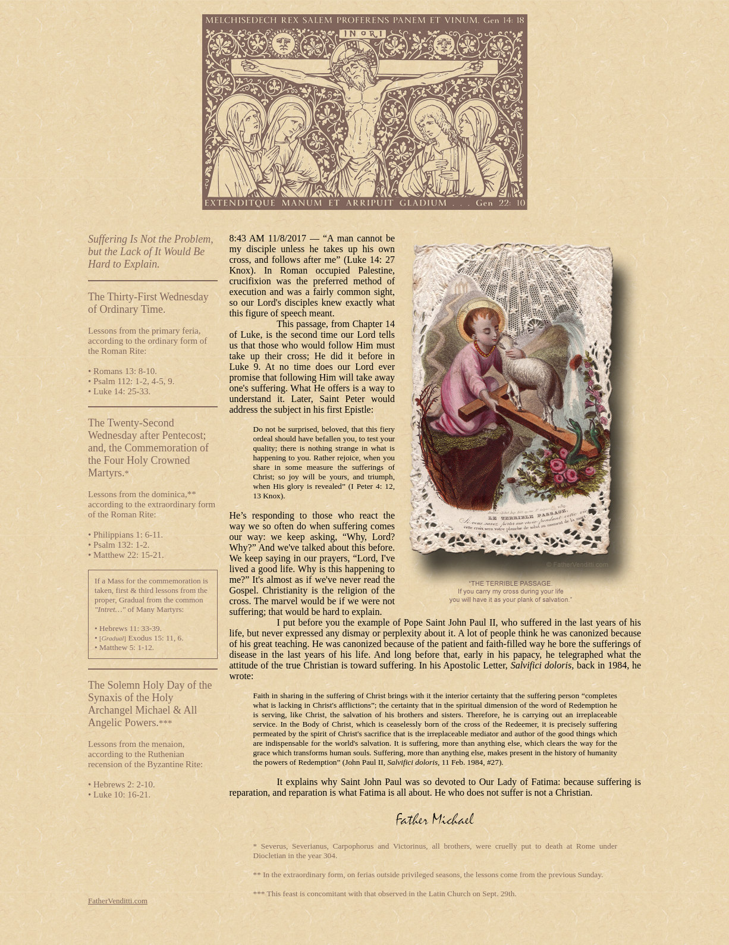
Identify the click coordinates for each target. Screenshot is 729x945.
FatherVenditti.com (117, 900)
